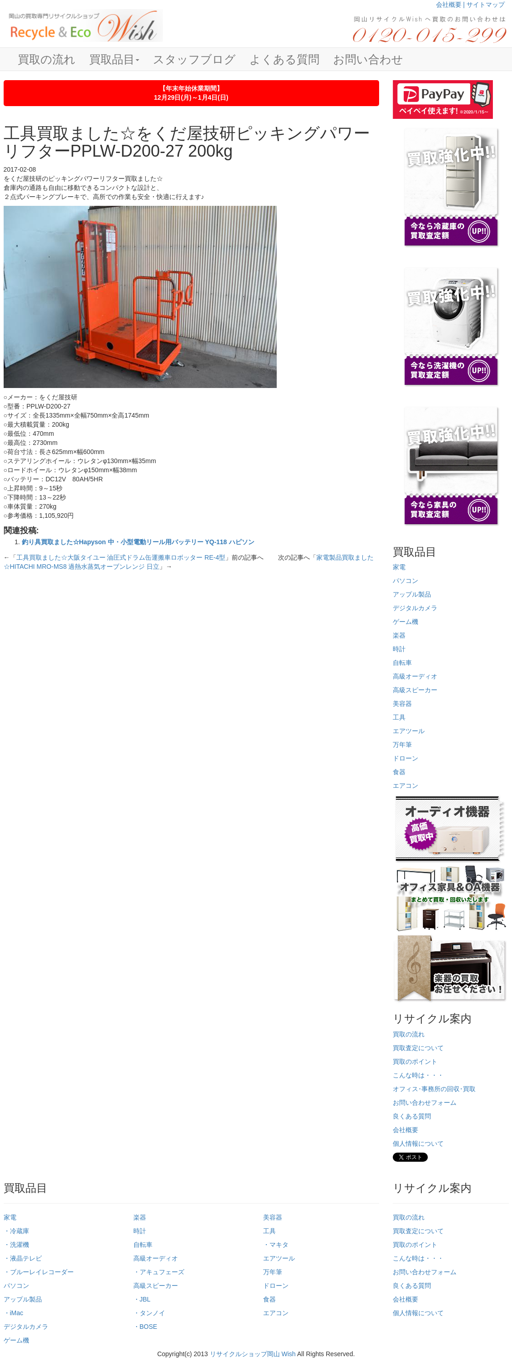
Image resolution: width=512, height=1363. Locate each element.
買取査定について (418, 1048)
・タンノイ (149, 1313)
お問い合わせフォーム (424, 1102)
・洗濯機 (16, 1244)
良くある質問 (412, 1116)
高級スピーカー (415, 690)
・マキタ (276, 1244)
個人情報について (418, 1143)
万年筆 (402, 744)
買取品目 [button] (114, 59)
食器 (399, 772)
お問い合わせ (368, 59)
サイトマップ (485, 4)
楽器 (399, 635)
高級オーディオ (415, 676)
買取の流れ (47, 59)
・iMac (14, 1313)
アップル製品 (412, 594)
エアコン (405, 785)
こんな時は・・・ (418, 1075)
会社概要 (405, 1129)
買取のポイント (415, 1061)
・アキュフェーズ (158, 1272)
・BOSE (145, 1326)
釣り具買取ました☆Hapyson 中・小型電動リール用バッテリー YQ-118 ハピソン (138, 542)
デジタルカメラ (415, 608)
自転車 (402, 662)
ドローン (405, 758)
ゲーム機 (405, 621)
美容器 (402, 703)
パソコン (405, 580)
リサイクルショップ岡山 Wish (253, 1354)
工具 (399, 717)
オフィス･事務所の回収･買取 (434, 1088)
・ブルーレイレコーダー (39, 1272)
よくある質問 (284, 59)
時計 (399, 649)
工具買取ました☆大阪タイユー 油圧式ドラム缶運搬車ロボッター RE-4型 (121, 557)
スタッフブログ (194, 59)
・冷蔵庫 (16, 1231)
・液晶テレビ (23, 1258)
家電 (399, 567)
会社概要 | (451, 4)
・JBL (142, 1299)
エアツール (409, 731)
